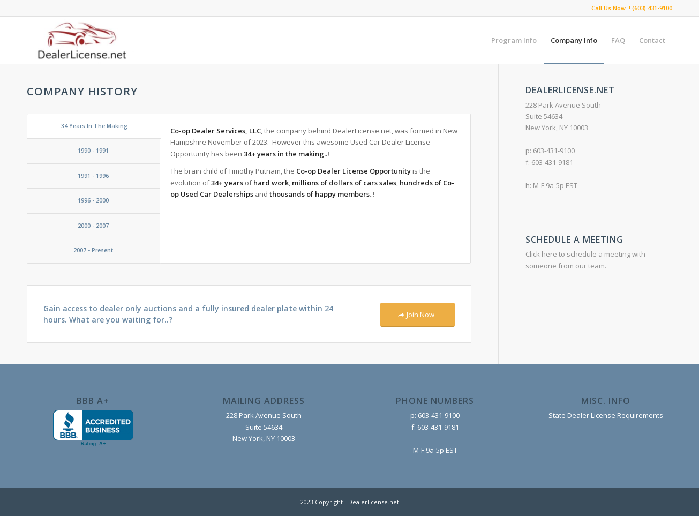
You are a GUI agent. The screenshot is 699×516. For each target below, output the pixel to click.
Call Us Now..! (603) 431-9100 (631, 8)
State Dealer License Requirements (605, 415)
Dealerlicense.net (373, 502)
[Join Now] (417, 315)
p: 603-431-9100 (435, 415)
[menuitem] (514, 40)
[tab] (94, 126)
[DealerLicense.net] (80, 40)
